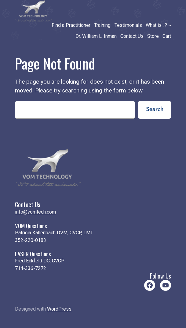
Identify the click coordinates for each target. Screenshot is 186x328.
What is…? (156, 25)
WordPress (59, 309)
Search (154, 109)
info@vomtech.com (35, 212)
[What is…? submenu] (169, 25)
